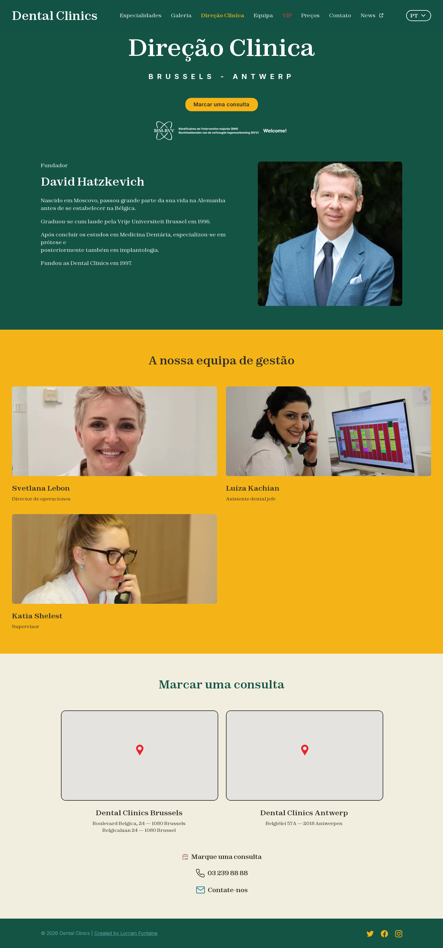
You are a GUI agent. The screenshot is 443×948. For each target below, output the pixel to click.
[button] (140, 750)
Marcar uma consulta (221, 104)
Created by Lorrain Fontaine (126, 933)
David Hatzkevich (92, 181)
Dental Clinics (55, 15)
